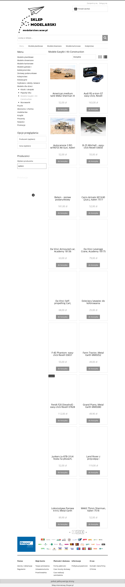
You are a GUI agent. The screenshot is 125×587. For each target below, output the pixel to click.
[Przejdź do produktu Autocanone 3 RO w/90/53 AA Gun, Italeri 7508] (62, 129)
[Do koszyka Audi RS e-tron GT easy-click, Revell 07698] (93, 109)
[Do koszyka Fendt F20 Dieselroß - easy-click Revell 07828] (62, 420)
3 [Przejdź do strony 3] (82, 532)
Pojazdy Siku (26, 92)
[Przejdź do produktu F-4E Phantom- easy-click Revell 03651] (62, 337)
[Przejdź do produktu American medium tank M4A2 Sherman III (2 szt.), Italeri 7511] (62, 77)
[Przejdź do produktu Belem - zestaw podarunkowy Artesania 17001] (62, 181)
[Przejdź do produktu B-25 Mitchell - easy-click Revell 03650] (93, 129)
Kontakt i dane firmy (97, 566)
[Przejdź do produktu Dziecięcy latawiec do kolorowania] (93, 285)
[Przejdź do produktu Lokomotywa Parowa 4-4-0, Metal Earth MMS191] (62, 492)
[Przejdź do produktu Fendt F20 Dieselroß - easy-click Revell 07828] (62, 388)
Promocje (21, 125)
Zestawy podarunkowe (27, 73)
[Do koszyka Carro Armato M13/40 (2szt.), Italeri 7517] (93, 213)
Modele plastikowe (25, 57)
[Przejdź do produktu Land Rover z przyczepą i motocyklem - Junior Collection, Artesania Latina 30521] (93, 440)
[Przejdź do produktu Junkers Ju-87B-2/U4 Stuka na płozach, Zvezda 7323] (62, 440)
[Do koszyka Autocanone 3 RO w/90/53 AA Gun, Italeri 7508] (62, 161)
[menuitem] (21, 46)
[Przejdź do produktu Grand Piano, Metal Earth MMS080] (93, 388)
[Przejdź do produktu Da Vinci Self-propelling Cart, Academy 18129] (62, 285)
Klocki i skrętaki (27, 89)
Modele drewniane (25, 60)
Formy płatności (60, 566)
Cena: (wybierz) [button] (25, 146)
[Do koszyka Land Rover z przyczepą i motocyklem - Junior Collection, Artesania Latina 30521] (93, 472)
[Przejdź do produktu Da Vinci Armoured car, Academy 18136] (62, 233)
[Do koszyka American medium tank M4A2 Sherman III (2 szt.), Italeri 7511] (62, 109)
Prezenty (21, 118)
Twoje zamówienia (42, 566)
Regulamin (21, 569)
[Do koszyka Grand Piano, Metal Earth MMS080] (93, 420)
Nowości (21, 122)
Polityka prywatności (80, 566)
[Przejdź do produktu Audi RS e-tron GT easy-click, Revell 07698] (93, 77)
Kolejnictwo (22, 76)
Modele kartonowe (25, 63)
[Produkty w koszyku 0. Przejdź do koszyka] (82, 9)
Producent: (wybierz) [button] (27, 139)
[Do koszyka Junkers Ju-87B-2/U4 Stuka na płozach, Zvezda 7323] (62, 472)
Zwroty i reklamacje (24, 566)
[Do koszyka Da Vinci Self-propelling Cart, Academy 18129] (62, 317)
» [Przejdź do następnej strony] (86, 532)
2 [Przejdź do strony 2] (78, 532)
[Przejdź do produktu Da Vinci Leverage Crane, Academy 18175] (93, 233)
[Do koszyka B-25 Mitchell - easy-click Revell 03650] (93, 161)
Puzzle (20, 105)
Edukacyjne (22, 80)
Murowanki (25, 102)
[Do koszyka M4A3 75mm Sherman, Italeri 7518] (93, 524)
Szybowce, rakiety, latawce (28, 83)
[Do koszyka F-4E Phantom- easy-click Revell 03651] (62, 369)
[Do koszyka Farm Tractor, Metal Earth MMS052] (93, 369)
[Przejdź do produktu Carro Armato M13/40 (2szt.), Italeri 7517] (93, 181)
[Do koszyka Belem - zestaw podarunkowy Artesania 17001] (62, 213)
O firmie (93, 569)
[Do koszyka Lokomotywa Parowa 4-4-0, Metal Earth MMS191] (62, 524)
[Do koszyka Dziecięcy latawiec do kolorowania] (93, 317)
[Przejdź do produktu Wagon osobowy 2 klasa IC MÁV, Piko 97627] (32, 207)
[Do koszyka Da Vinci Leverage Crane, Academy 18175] (93, 265)
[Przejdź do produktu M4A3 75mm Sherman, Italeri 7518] (93, 492)
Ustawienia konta (42, 569)
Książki (20, 115)
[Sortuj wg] (84, 57)
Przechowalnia (41, 572)
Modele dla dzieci (25, 86)
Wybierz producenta (25, 161)
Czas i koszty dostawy (62, 569)
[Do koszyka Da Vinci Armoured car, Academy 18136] (62, 265)
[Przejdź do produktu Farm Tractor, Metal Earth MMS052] (93, 337)
